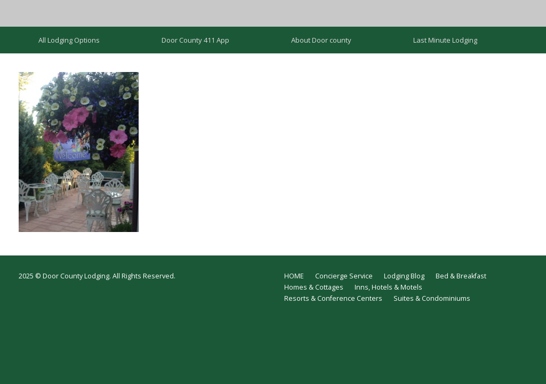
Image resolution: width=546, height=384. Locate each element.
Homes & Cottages (313, 287)
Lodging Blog (404, 276)
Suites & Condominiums (432, 298)
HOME (294, 276)
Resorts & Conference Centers (333, 298)
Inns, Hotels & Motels (388, 287)
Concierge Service (344, 276)
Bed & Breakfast (461, 276)
